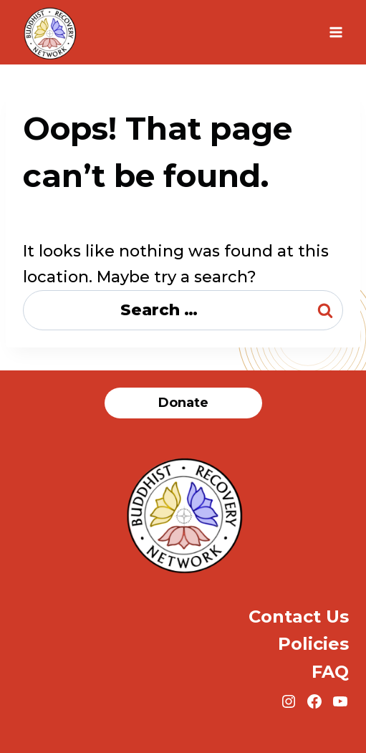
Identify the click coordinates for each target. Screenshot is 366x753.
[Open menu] (335, 32)
